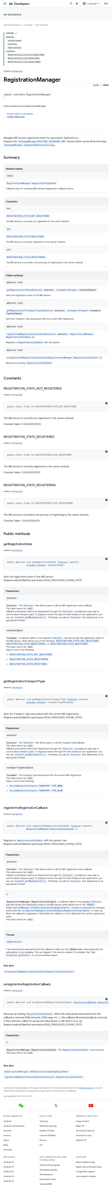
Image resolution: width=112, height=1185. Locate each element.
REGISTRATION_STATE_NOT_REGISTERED (28, 216)
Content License (86, 1088)
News (6, 1140)
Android (7, 1121)
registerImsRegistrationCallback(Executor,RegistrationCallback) (43, 1077)
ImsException (14, 941)
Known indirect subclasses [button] (57, 115)
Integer (72, 289)
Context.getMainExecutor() (30, 617)
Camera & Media (48, 1135)
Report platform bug (85, 1162)
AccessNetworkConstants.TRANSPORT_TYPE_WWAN (36, 785)
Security (7, 1130)
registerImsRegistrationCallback (26, 334)
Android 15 (9, 1171)
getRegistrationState (19, 289)
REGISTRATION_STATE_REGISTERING (26, 257)
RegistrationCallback (30, 342)
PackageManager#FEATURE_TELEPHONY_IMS (41, 141)
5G (41, 1145)
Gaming (44, 1121)
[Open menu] (5, 3)
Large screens (82, 1121)
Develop (28, 25)
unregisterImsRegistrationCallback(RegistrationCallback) (56, 910)
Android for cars (83, 1135)
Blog (6, 1145)
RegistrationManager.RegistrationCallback (31, 183)
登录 (106, 3)
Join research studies (86, 1176)
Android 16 (9, 1166)
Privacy (43, 1140)
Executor (38, 289)
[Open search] (71, 3)
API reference (13, 14)
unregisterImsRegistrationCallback (27, 357)
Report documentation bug (88, 1166)
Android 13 (9, 1181)
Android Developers (12, 25)
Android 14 (9, 1176)
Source (7, 1135)
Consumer (61, 289)
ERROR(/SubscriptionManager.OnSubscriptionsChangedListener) (50, 906)
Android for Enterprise (14, 1126)
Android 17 (9, 1162)
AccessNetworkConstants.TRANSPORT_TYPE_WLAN (36, 790)
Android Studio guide (50, 1165)
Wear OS (80, 1126)
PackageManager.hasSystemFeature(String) (29, 145)
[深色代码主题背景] (106, 403)
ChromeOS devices (85, 1130)
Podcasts (8, 1149)
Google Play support (85, 1171)
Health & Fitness (47, 1130)
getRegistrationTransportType (24, 310)
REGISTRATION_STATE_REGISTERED (25, 236)
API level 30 (17, 71)
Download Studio (48, 1179)
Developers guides (48, 1169)
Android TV (81, 1140)
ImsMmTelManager (16, 116)
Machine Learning (48, 1126)
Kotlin (96, 85)
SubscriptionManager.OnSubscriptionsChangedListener (36, 1071)
